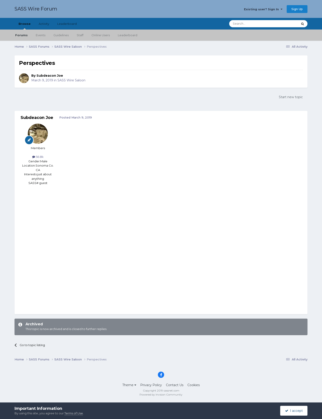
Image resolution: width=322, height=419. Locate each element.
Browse (25, 26)
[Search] (252, 23)
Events (40, 35)
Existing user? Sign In (263, 9)
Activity (44, 23)
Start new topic (291, 97)
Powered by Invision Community (161, 394)
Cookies (193, 385)
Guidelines (61, 35)
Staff (80, 35)
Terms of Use (73, 413)
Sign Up (297, 9)
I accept (294, 411)
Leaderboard (127, 35)
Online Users (100, 35)
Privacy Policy (151, 385)
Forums (21, 35)
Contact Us (174, 385)
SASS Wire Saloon (71, 80)
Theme (129, 385)
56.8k (38, 157)
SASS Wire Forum (36, 9)
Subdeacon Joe (49, 76)
